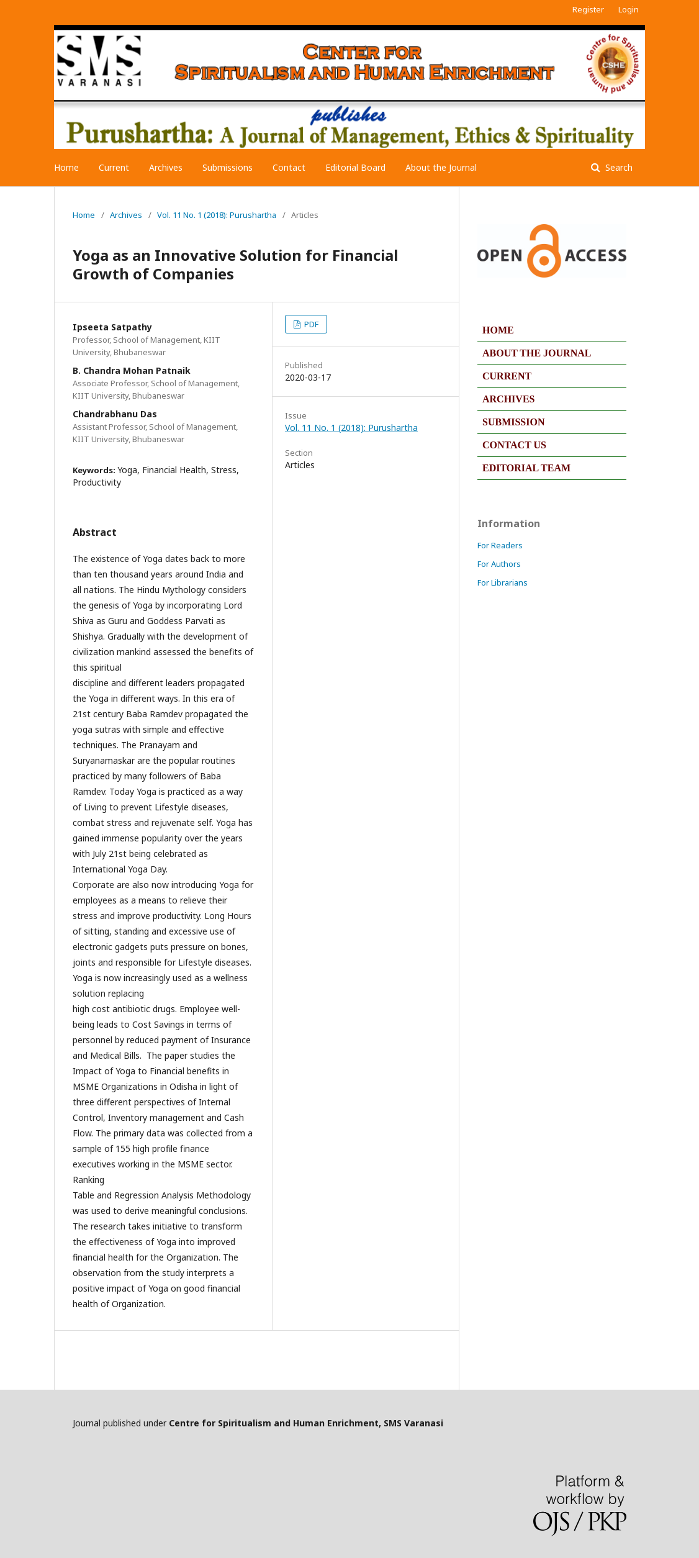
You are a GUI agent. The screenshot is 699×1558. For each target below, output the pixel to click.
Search (618, 167)
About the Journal (441, 167)
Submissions (227, 167)
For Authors (499, 563)
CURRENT (506, 376)
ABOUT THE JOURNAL (536, 353)
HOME (498, 330)
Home (66, 167)
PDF (310, 324)
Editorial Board (355, 167)
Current (114, 167)
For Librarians (502, 582)
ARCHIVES (508, 399)
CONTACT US (514, 445)
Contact (289, 167)
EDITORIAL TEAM (526, 468)
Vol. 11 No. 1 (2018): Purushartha (216, 214)
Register (588, 9)
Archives (166, 167)
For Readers (500, 545)
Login (628, 9)
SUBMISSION (513, 422)
